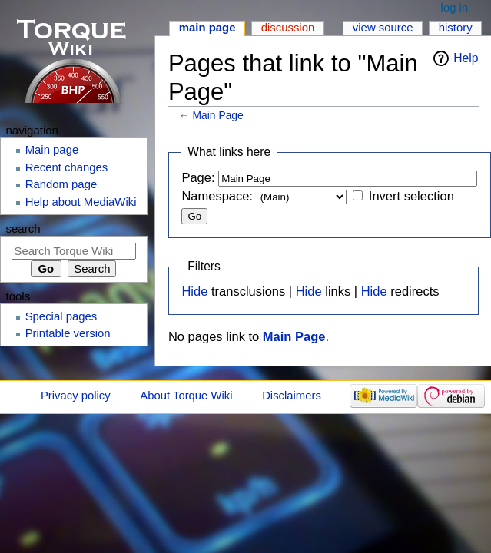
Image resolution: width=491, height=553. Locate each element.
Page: (197, 177)
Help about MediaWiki (81, 202)
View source (383, 28)
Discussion (288, 28)
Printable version (68, 333)
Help (465, 58)
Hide (194, 291)
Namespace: (217, 196)
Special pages (61, 316)
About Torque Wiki (186, 395)
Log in (455, 8)
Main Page (218, 115)
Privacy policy (76, 395)
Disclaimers (291, 395)
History (456, 28)
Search (23, 228)
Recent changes (66, 167)
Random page (61, 184)
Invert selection (411, 196)
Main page (207, 28)
